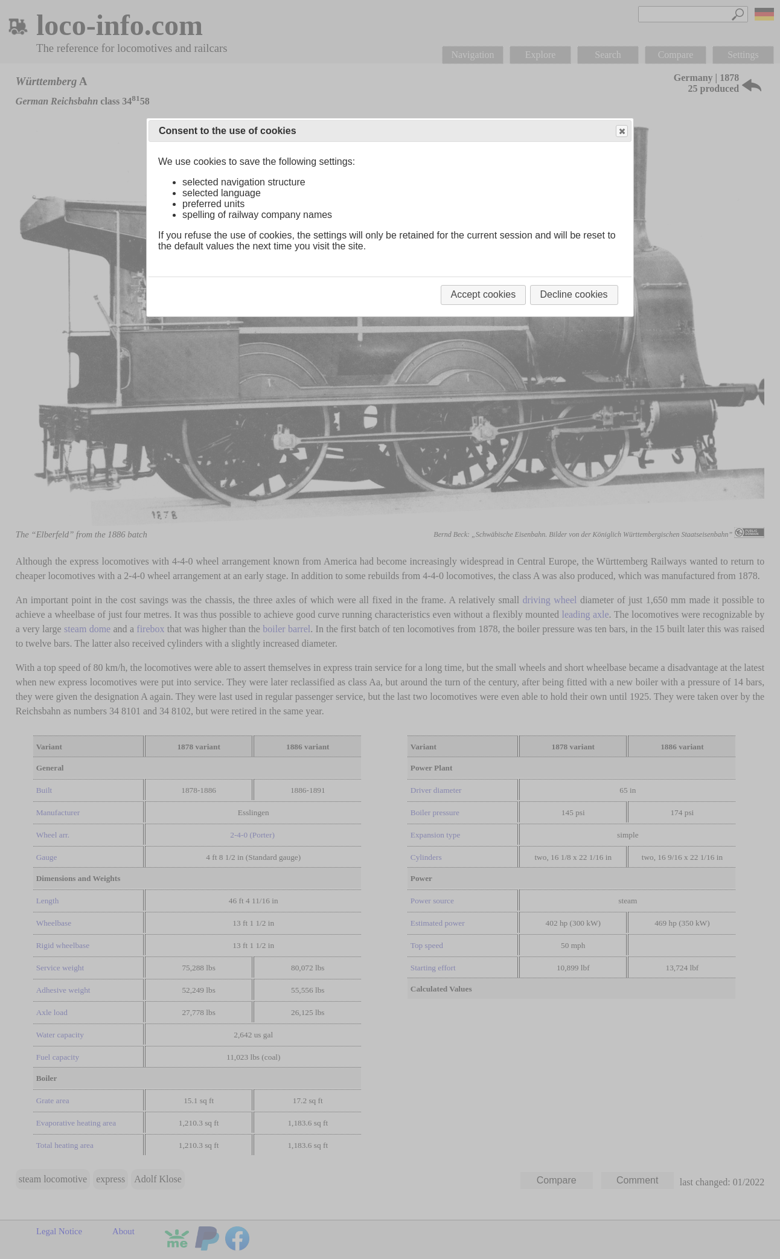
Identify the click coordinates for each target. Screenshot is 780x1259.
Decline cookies (574, 294)
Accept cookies (483, 294)
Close (621, 131)
